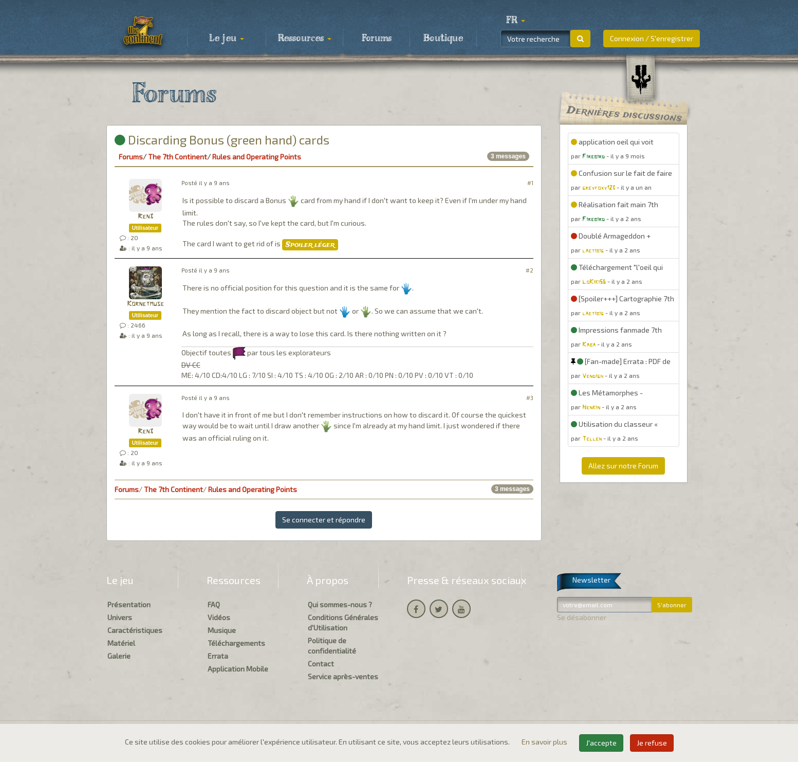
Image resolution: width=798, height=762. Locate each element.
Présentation (129, 604)
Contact (321, 663)
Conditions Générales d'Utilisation (343, 622)
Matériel (121, 643)
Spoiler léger (310, 245)
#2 (529, 270)
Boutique (443, 38)
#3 (529, 397)
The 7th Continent (177, 156)
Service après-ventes (343, 676)
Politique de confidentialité (332, 645)
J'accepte (601, 742)
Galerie (119, 655)
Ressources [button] (304, 38)
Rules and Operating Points (256, 156)
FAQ (214, 604)
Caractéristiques (134, 630)
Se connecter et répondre (323, 519)
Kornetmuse (145, 304)
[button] (516, 20)
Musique (222, 630)
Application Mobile (238, 668)
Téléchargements (236, 643)
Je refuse (652, 742)
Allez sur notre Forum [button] (623, 465)
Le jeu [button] (226, 38)
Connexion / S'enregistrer (651, 38)
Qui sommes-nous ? (340, 604)
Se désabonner (581, 617)
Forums (377, 38)
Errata (218, 655)
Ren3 (145, 217)
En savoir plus (545, 741)
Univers (119, 617)
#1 (530, 182)
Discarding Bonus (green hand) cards (222, 139)
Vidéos (219, 617)
